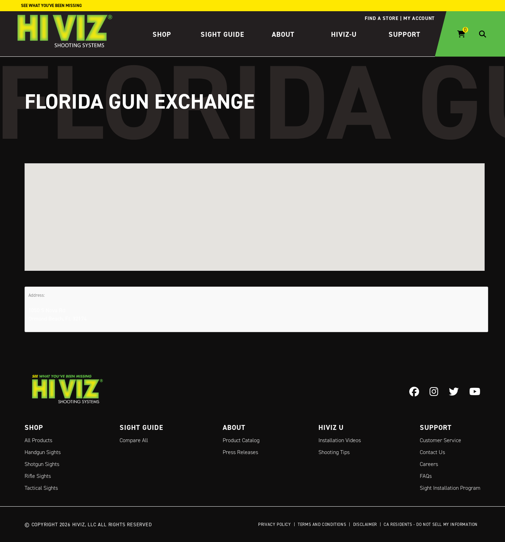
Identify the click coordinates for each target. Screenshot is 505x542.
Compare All (134, 440)
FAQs (426, 476)
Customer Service (440, 440)
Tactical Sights (41, 488)
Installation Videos (339, 440)
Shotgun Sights (42, 464)
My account (419, 18)
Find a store (381, 18)
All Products (38, 440)
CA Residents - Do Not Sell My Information (431, 524)
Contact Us (432, 452)
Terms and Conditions (322, 524)
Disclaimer (365, 524)
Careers (429, 464)
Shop (162, 34)
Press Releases (240, 452)
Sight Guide (222, 34)
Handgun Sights (43, 452)
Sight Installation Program (450, 488)
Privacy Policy (274, 524)
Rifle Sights (38, 476)
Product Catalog (241, 440)
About (283, 34)
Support (404, 34)
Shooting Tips (334, 452)
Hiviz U (331, 427)
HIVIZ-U (344, 34)
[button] (254, 210)
